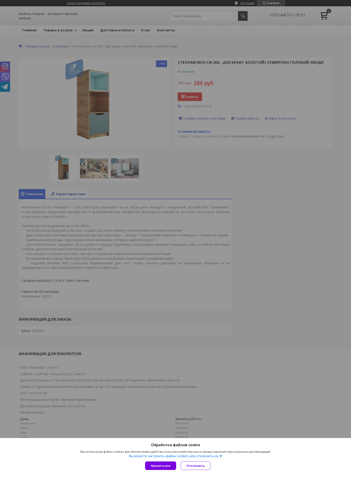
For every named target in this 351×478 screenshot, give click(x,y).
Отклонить (195, 466)
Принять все (160, 466)
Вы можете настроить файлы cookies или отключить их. (174, 456)
